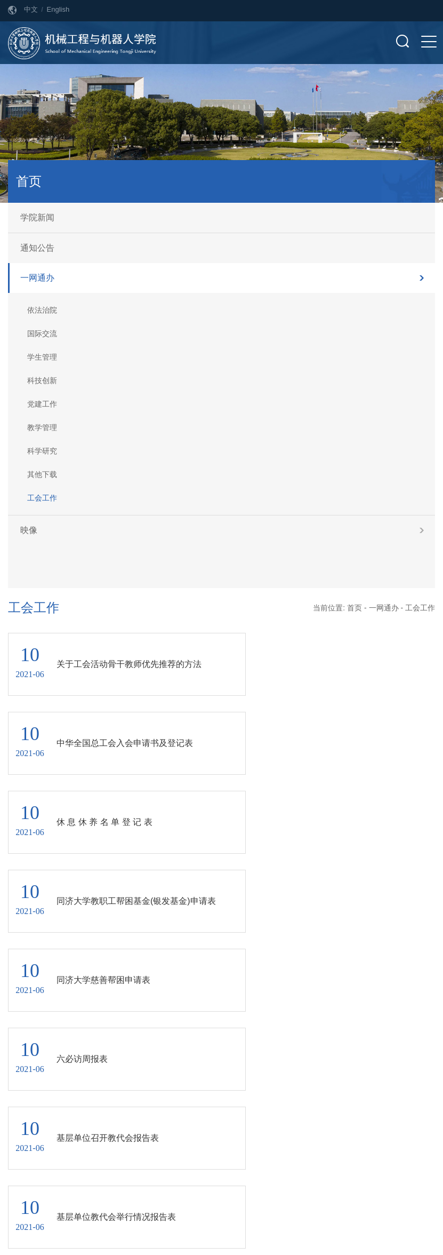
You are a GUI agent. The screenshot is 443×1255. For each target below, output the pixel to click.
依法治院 (42, 310)
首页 (354, 607)
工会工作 (42, 498)
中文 (31, 9)
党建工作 (42, 404)
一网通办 (37, 277)
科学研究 (42, 451)
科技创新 (42, 380)
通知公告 (37, 247)
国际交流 (42, 333)
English (58, 9)
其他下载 (42, 474)
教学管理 (42, 427)
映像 (28, 530)
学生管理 (42, 357)
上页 (204, 972)
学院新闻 (37, 217)
